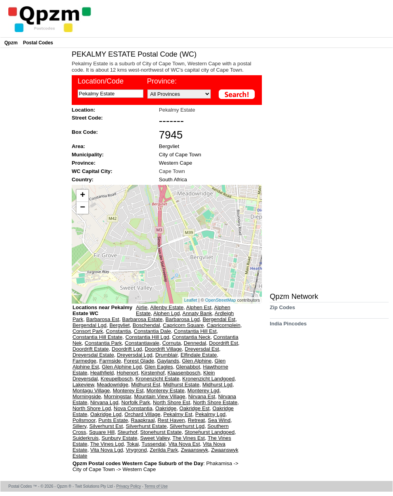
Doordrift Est (223, 343)
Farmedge (84, 361)
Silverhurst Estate (146, 426)
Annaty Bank (197, 313)
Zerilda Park (164, 450)
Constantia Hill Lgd (147, 337)
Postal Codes (38, 43)
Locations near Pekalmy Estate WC (102, 310)
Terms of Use (156, 486)
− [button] (82, 208)
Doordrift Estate (90, 349)
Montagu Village (91, 390)
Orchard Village (142, 414)
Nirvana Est (201, 396)
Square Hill (102, 432)
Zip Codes (282, 310)
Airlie (141, 307)
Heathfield (102, 373)
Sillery (79, 426)
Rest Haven (171, 420)
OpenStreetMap (220, 300)
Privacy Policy (128, 486)
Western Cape (175, 163)
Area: (78, 146)
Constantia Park (103, 343)
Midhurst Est (145, 385)
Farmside (110, 361)
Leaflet (190, 300)
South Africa (173, 179)
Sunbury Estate (119, 438)
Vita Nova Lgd (106, 450)
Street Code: (87, 118)
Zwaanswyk (194, 450)
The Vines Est (188, 438)
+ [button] (82, 195)
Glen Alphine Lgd (121, 367)
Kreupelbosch (117, 379)
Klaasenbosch (184, 373)
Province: (83, 163)
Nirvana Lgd (104, 402)
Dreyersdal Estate (93, 355)
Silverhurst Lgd (187, 426)
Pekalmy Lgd (210, 414)
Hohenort (127, 373)
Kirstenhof (152, 373)
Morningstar (117, 396)
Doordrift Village (163, 349)
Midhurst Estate (181, 385)
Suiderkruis (85, 438)
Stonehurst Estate (161, 432)
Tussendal (153, 444)
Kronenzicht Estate (157, 379)
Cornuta (171, 343)
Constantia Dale (152, 331)
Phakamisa (220, 463)
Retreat (196, 420)
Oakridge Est (194, 408)
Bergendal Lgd (89, 325)
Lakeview (83, 385)
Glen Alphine (197, 361)
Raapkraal (143, 420)
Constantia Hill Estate (97, 337)
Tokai (132, 444)
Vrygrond (136, 450)
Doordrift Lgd (127, 349)
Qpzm (10, 43)
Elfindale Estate (199, 355)
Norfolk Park (135, 402)
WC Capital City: (92, 171)
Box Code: (85, 132)
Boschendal (146, 325)
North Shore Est (171, 402)
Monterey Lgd (203, 390)
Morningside (86, 396)
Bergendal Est (218, 319)
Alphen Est (199, 307)
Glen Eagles (159, 367)
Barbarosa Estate (142, 319)
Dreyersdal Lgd (134, 355)
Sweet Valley (155, 438)
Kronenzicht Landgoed (208, 379)
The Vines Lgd (107, 444)
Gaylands (168, 361)
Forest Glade (139, 361)
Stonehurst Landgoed (210, 432)
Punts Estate (113, 420)
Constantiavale (142, 343)
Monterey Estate (166, 390)
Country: (82, 179)
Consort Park (87, 331)
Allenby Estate (166, 307)
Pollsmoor (83, 420)
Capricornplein (223, 325)
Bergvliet (169, 146)
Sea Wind (219, 420)
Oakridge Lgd (106, 414)
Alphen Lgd (166, 313)
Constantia (118, 331)
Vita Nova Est (184, 444)
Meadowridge (112, 385)
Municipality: (88, 155)
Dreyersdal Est (202, 349)
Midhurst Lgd (217, 385)
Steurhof (127, 432)
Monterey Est (128, 390)
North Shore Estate (215, 402)
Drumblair (166, 355)
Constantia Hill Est (195, 331)
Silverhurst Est (106, 426)
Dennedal (195, 343)
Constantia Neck (191, 337)
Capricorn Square (183, 325)
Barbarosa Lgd (183, 319)
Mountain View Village (159, 396)
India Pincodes (288, 326)
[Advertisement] (34, 168)
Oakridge (166, 408)
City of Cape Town (180, 155)
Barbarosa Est (102, 319)
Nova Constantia (133, 408)
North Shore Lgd (91, 408)
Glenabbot (188, 367)
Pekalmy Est (177, 414)
